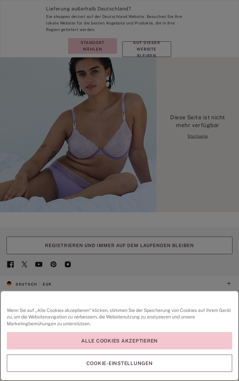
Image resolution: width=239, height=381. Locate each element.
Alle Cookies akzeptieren (119, 341)
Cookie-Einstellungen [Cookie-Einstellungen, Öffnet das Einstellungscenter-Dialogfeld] (119, 363)
